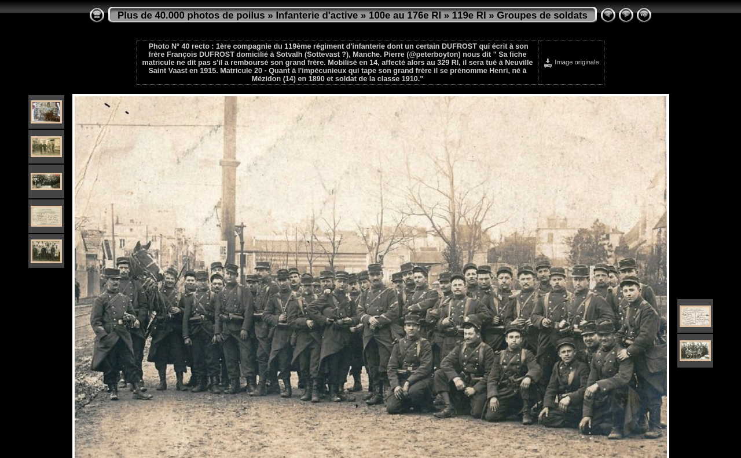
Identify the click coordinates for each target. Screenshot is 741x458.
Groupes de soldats (542, 15)
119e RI (469, 15)
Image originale (571, 62)
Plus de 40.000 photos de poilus (191, 15)
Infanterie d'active (317, 15)
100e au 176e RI (405, 15)
